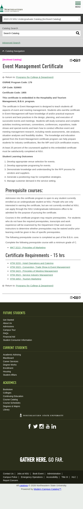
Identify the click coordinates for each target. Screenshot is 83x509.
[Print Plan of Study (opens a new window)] (71, 60)
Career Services (10, 361)
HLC (74, 477)
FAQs (5, 333)
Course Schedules (11, 403)
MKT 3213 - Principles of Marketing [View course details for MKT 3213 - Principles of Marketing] (28, 247)
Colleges (7, 393)
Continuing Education (13, 396)
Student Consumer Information (17, 340)
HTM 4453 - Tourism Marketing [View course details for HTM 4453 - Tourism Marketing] (25, 279)
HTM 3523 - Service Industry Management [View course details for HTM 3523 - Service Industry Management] (31, 275)
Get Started (8, 320)
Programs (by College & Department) (35, 77)
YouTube (47, 426)
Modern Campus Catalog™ (47, 489)
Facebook (29, 426)
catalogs (23, 485)
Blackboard (8, 358)
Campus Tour (9, 330)
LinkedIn (53, 426)
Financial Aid (9, 337)
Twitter (35, 426)
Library (6, 409)
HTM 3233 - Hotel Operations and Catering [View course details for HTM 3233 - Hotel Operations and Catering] (31, 263)
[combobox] (41, 19)
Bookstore (8, 389)
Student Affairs (10, 375)
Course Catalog (10, 399)
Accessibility (52, 477)
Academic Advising (12, 354)
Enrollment (8, 368)
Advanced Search (11, 42)
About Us (7, 323)
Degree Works (10, 365)
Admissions (8, 326)
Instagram (41, 426)
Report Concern (10, 480)
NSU (11, 8)
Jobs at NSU (23, 473)
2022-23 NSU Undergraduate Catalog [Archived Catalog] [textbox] (32, 19)
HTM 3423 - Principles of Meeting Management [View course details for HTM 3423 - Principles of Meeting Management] (34, 271)
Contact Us (8, 473)
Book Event (38, 473)
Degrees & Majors (11, 406)
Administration (54, 473)
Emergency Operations (32, 477)
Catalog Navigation (15, 51)
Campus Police (10, 477)
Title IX (64, 477)
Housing (7, 371)
